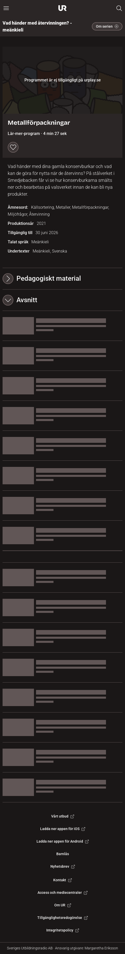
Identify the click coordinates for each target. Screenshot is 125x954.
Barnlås (62, 854)
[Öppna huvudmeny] (6, 8)
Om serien (107, 26)
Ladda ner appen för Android (63, 841)
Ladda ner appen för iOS (62, 829)
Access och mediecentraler (62, 892)
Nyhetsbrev (62, 866)
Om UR (62, 905)
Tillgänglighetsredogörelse (62, 918)
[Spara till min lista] (13, 147)
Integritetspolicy (62, 930)
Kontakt (62, 880)
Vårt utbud (62, 816)
